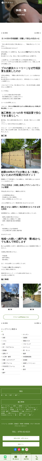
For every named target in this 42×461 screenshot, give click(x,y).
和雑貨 (21, 423)
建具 (24, 353)
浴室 (3, 337)
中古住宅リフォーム (8, 366)
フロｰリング (27, 344)
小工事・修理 (6, 356)
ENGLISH (37, 423)
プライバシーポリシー (21, 426)
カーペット (26, 347)
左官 (3, 344)
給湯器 (25, 360)
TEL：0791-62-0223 (21, 432)
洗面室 (25, 337)
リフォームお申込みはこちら (21, 317)
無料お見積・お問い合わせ (21, 438)
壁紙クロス (26, 341)
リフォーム (4, 423)
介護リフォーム (7, 363)
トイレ (4, 341)
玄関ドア (5, 353)
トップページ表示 (9, 329)
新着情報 (26, 423)
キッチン (26, 334)
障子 (24, 369)
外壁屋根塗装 (27, 356)
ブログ (32, 423)
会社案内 (10, 423)
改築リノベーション (29, 363)
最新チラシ (21, 444)
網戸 (3, 372)
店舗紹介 (16, 423)
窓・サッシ (26, 350)
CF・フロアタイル (8, 347)
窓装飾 (4, 350)
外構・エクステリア (8, 360)
